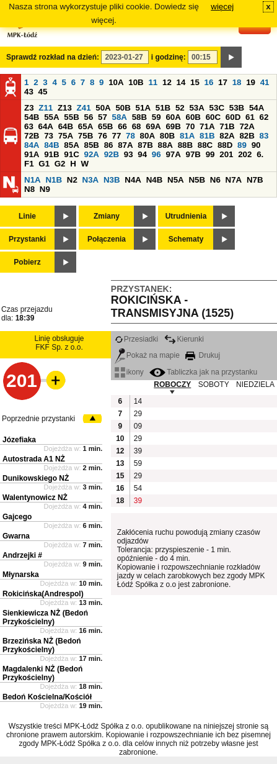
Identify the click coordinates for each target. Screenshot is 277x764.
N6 (215, 179)
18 (237, 82)
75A (65, 135)
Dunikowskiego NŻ (35, 478)
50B (122, 107)
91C (71, 154)
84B (51, 145)
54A (256, 107)
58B (139, 117)
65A (85, 126)
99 (210, 154)
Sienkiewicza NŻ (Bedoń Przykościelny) (45, 617)
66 (122, 126)
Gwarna (16, 536)
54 (138, 488)
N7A (234, 179)
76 (102, 135)
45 (43, 91)
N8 (29, 189)
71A (207, 126)
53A (196, 107)
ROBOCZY (172, 384)
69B (172, 126)
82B (246, 135)
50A (102, 107)
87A (125, 145)
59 (156, 117)
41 (265, 82)
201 (226, 154)
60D (233, 117)
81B (207, 135)
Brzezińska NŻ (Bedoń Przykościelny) (41, 645)
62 (264, 117)
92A (91, 154)
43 (28, 91)
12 (167, 82)
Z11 (45, 107)
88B (185, 145)
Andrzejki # (22, 555)
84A (31, 145)
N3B (111, 179)
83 (264, 135)
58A (119, 117)
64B (65, 126)
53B (236, 107)
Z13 (65, 107)
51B (163, 107)
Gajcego (17, 516)
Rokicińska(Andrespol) (43, 593)
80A (147, 135)
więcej (222, 6)
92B (111, 154)
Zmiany (107, 216)
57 (102, 117)
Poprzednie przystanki (38, 418)
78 (130, 135)
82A (226, 135)
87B (145, 145)
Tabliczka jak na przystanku (203, 372)
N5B (196, 179)
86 (108, 145)
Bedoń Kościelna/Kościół (47, 697)
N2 (72, 179)
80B (167, 135)
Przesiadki (136, 339)
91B (51, 154)
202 (245, 154)
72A (246, 126)
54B (31, 117)
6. (260, 154)
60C (213, 117)
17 (222, 82)
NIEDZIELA (255, 384)
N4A (133, 179)
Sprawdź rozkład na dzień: (52, 57)
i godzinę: (168, 57)
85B (91, 145)
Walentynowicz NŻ (35, 497)
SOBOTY (213, 384)
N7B (255, 179)
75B (85, 135)
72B (31, 135)
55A (51, 117)
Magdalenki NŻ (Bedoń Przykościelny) (42, 673)
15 (195, 82)
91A (31, 154)
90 (256, 145)
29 (138, 413)
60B (193, 117)
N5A (175, 179)
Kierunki (184, 339)
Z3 (29, 107)
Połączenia (106, 239)
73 (48, 135)
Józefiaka (19, 439)
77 (116, 135)
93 (128, 154)
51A (143, 107)
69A (153, 126)
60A (172, 117)
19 (250, 82)
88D (225, 145)
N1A (32, 179)
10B (135, 82)
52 (180, 107)
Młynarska (20, 574)
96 (156, 154)
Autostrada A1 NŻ (33, 459)
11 (152, 82)
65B (105, 126)
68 (136, 126)
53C (216, 107)
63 (28, 126)
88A (164, 145)
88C (205, 145)
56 (88, 117)
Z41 (84, 107)
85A (71, 145)
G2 (60, 163)
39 (138, 451)
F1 (29, 163)
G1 (44, 163)
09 (138, 426)
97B (193, 154)
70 (190, 126)
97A (172, 154)
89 (242, 145)
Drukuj (202, 355)
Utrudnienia (186, 216)
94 (142, 154)
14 (181, 82)
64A (45, 126)
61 (250, 117)
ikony (129, 372)
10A (115, 82)
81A (187, 135)
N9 (45, 189)
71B (226, 126)
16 (209, 82)
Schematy (186, 239)
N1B (53, 179)
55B (71, 117)
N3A (90, 179)
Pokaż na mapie (147, 355)
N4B (154, 179)
